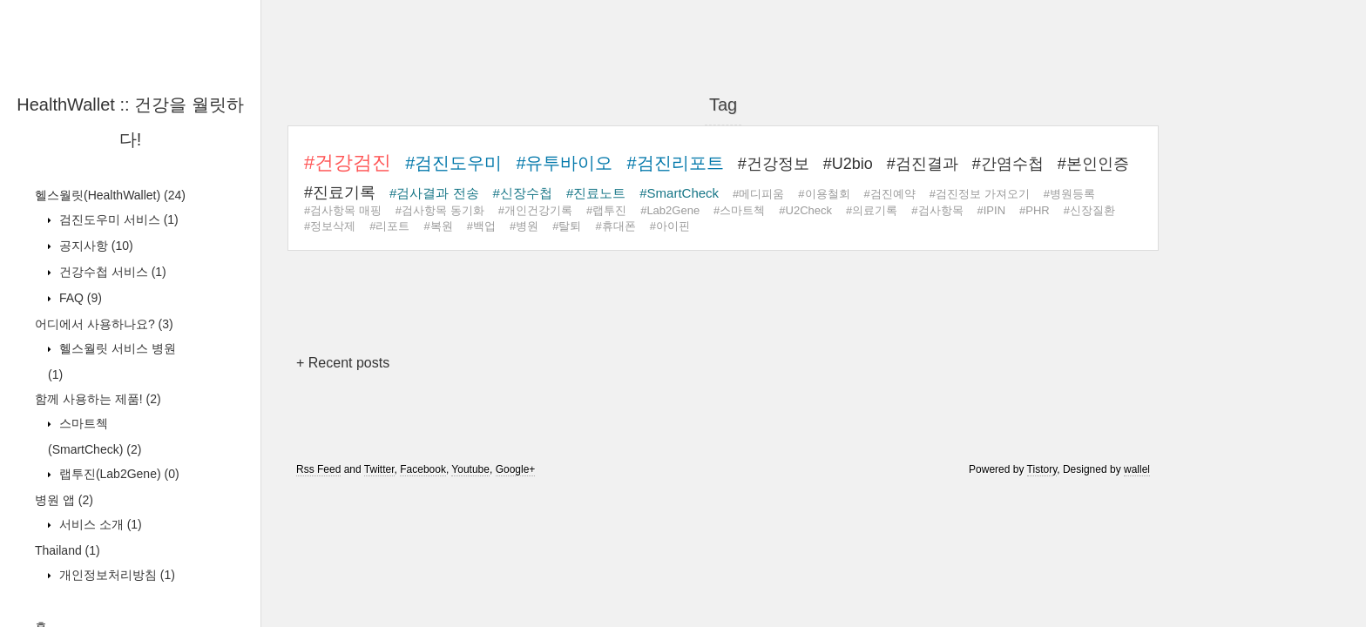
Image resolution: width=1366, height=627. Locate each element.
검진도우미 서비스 (117, 219)
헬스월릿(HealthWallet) (110, 195)
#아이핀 (670, 226)
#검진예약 (890, 193)
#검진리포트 (675, 162)
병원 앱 (64, 500)
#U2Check (805, 210)
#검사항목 (937, 210)
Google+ (516, 469)
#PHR (1034, 210)
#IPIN (991, 210)
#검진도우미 (453, 162)
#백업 (481, 226)
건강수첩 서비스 (111, 272)
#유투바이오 (564, 162)
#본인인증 (1093, 163)
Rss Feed (318, 469)
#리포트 (389, 226)
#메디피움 (758, 193)
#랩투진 (606, 210)
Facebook (423, 469)
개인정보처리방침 (115, 575)
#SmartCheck (679, 192)
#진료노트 (596, 192)
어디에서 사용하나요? (104, 324)
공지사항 (94, 246)
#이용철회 (823, 193)
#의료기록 (871, 210)
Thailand (67, 550)
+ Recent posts (342, 362)
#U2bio (848, 163)
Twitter (379, 469)
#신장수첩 (522, 192)
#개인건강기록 (535, 210)
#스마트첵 (739, 210)
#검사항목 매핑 (343, 210)
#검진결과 (922, 163)
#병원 (524, 226)
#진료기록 (339, 192)
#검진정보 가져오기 (980, 193)
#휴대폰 (615, 226)
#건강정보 (773, 163)
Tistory (1042, 469)
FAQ (79, 298)
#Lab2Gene (670, 210)
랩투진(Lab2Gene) (117, 474)
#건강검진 (347, 162)
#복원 (437, 226)
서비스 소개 (99, 524)
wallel (1137, 469)
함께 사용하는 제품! (98, 399)
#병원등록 (1069, 193)
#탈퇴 (566, 226)
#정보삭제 (329, 226)
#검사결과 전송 (434, 192)
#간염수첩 (1008, 163)
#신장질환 (1089, 210)
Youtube (470, 469)
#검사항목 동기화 (440, 210)
